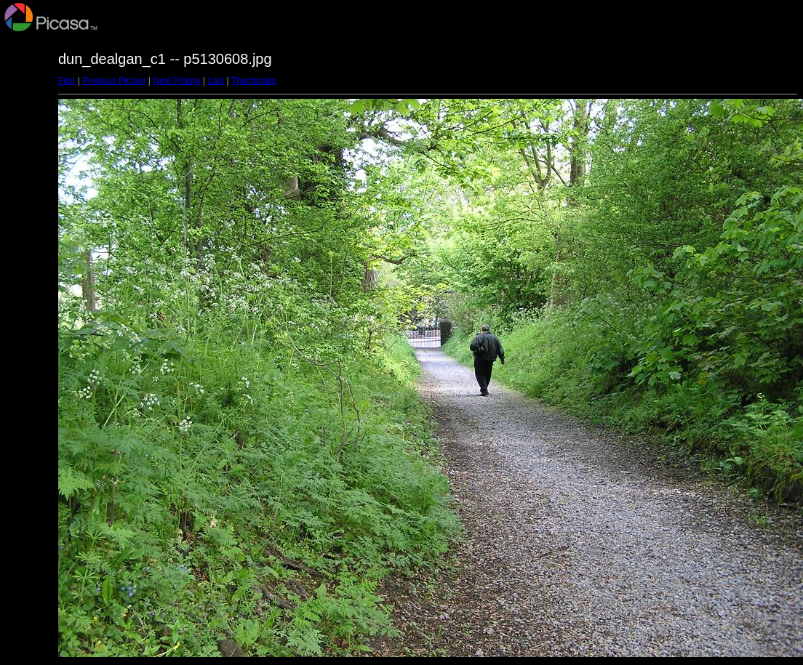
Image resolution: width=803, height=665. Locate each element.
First (66, 81)
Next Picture (176, 81)
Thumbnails (253, 81)
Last (215, 81)
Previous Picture (113, 81)
